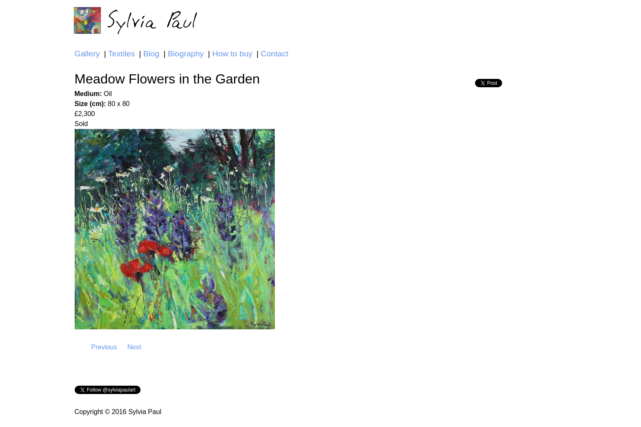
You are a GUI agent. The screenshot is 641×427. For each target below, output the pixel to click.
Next (134, 347)
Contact (274, 53)
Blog (151, 53)
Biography (186, 53)
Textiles (121, 53)
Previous (104, 347)
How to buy (232, 53)
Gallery (87, 53)
